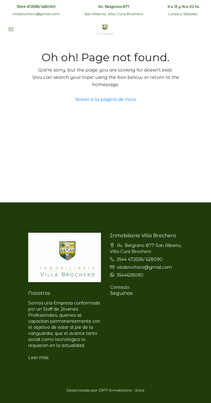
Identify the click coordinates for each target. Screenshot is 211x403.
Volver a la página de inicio (105, 99)
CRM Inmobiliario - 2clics (121, 390)
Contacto (119, 287)
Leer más (38, 357)
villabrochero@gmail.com (36, 14)
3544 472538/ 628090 (36, 6)
